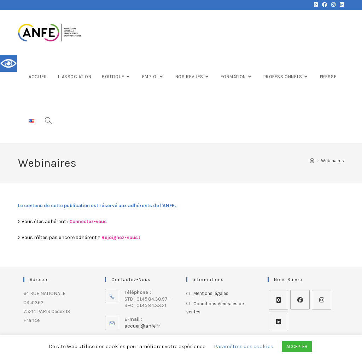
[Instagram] (321, 299)
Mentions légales (210, 293)
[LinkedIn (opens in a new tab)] (341, 4)
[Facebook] (300, 299)
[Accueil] (312, 160)
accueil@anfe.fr (142, 326)
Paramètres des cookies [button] (243, 346)
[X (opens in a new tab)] (316, 4)
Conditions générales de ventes (215, 307)
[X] (278, 299)
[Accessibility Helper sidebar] (8, 63)
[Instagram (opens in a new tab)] (333, 4)
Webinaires (332, 160)
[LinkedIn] (278, 321)
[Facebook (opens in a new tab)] (324, 4)
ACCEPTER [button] (297, 346)
